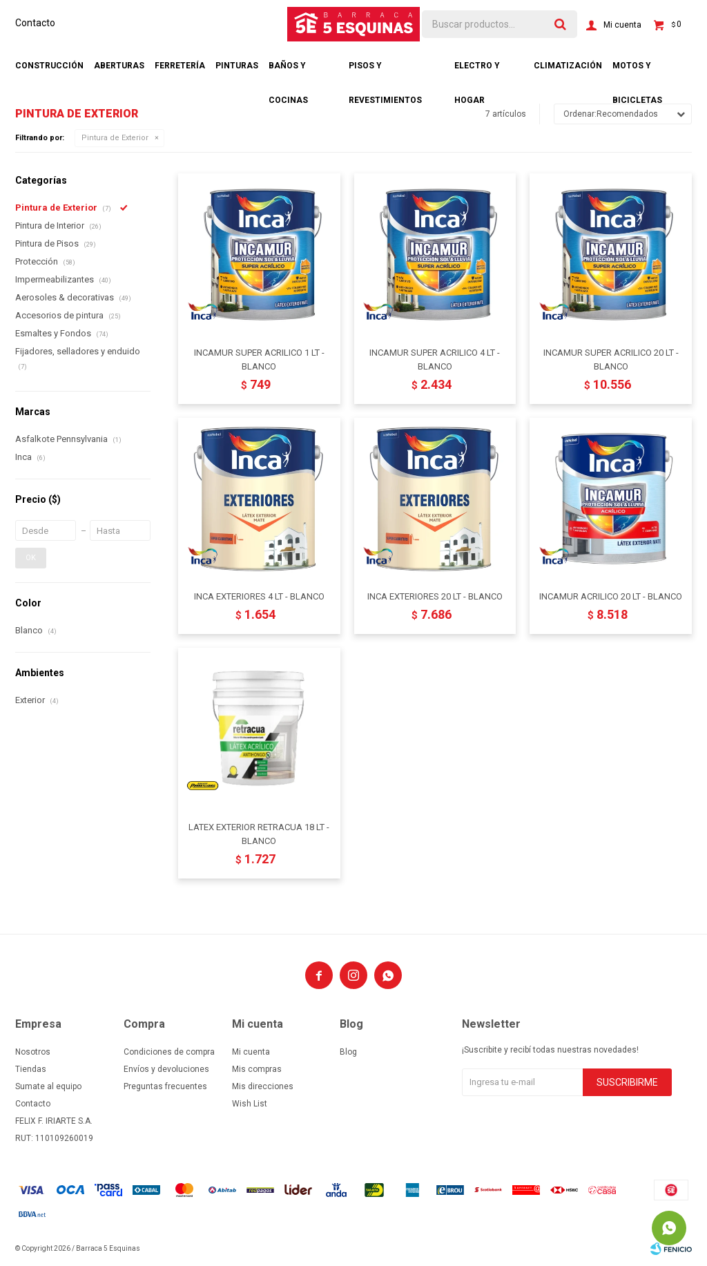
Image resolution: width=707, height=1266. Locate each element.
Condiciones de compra (169, 1052)
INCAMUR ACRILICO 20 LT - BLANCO (610, 596)
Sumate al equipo (48, 1086)
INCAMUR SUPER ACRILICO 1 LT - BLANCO (259, 359)
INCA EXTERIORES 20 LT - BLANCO (435, 596)
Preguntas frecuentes (165, 1086)
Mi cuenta (251, 1052)
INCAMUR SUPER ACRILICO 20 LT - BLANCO (611, 359)
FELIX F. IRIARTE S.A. (54, 1121)
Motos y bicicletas (637, 72)
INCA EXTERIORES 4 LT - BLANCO (259, 596)
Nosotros (32, 1052)
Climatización (568, 65)
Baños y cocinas (288, 72)
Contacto (35, 22)
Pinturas (236, 65)
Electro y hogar (477, 72)
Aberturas (119, 65)
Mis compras (257, 1069)
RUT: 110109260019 (54, 1138)
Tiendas (30, 1069)
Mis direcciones (262, 1086)
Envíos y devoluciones (166, 1069)
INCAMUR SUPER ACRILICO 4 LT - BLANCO (434, 359)
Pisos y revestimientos (385, 72)
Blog (348, 1052)
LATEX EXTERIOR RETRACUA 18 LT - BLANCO (258, 834)
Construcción (49, 65)
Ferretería (180, 65)
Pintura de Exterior (114, 137)
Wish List (249, 1104)
